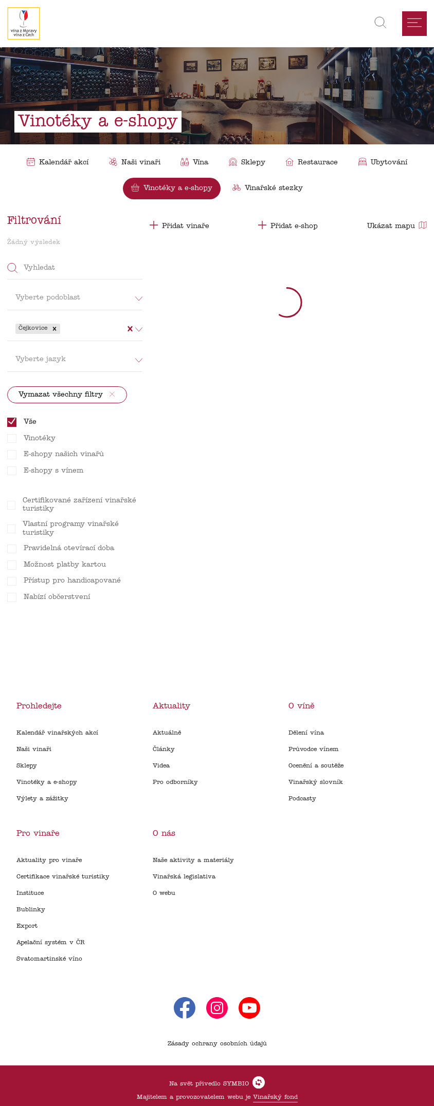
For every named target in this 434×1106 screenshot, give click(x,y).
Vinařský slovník (315, 782)
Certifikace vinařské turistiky (63, 877)
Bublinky (30, 910)
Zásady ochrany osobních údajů (217, 1044)
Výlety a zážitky (42, 799)
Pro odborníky (175, 782)
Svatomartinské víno (49, 959)
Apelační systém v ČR (50, 943)
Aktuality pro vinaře (49, 860)
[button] (54, 329)
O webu (164, 893)
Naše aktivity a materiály (193, 860)
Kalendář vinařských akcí (57, 733)
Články (164, 749)
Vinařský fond (275, 1097)
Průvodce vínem (313, 749)
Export (27, 926)
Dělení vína (306, 733)
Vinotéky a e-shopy (46, 782)
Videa (161, 766)
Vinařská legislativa (184, 877)
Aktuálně (167, 733)
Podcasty (302, 799)
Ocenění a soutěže (315, 766)
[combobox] (63, 329)
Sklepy (26, 766)
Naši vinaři (33, 749)
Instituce (30, 893)
